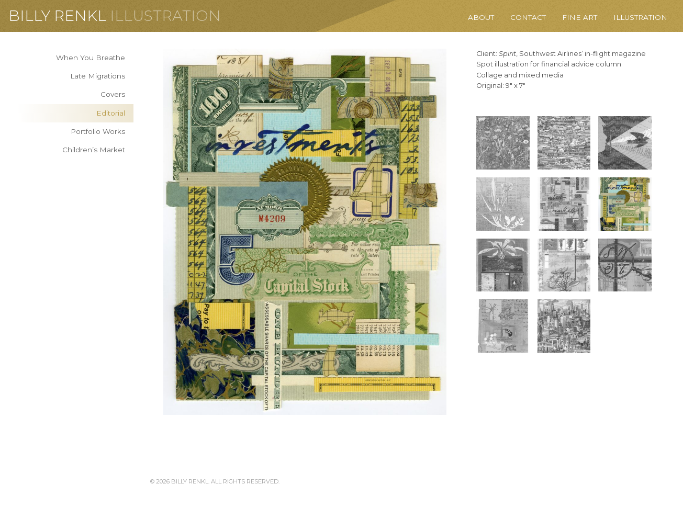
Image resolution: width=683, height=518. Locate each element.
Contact (528, 17)
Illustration (165, 16)
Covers (112, 94)
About (481, 17)
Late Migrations (97, 76)
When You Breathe (90, 57)
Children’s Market (93, 149)
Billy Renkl (57, 16)
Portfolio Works (98, 131)
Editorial (110, 113)
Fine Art (579, 17)
